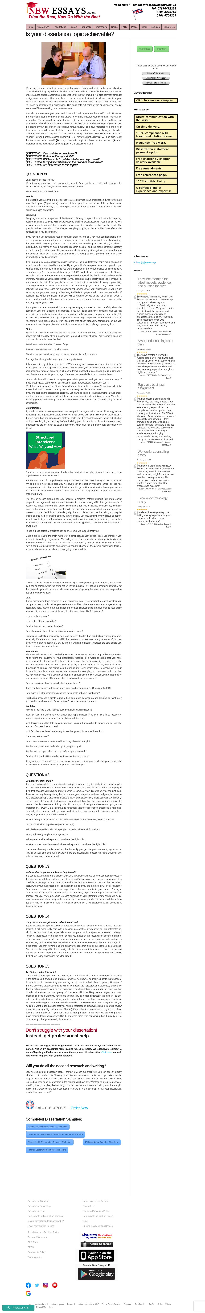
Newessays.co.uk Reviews (96, 1201)
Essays (73, 27)
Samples (155, 27)
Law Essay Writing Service (41, 1226)
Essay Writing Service (111, 1304)
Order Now (80, 1108)
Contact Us (169, 27)
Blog (51, 1307)
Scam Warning (35, 1257)
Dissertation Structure (38, 1201)
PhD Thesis (33, 1242)
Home (30, 27)
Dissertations (59, 27)
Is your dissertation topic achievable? (46, 1221)
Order (144, 27)
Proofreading (101, 27)
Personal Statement (37, 1237)
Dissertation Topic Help (39, 1206)
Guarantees (43, 27)
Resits (114, 27)
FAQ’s (124, 27)
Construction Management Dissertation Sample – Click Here (55, 1134)
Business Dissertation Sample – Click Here (47, 1127)
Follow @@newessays (145, 262)
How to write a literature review (98, 1216)
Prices (134, 27)
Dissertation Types (37, 1211)
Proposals (86, 27)
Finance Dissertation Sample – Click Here (47, 1150)
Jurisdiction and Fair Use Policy (43, 1232)
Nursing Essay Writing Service (98, 1226)
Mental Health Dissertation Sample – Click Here (49, 1142)
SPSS (31, 1247)
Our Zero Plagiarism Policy (96, 1211)
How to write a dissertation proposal (45, 1216)
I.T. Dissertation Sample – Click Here (101, 1142)
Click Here (106, 1052)
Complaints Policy (36, 1252)
